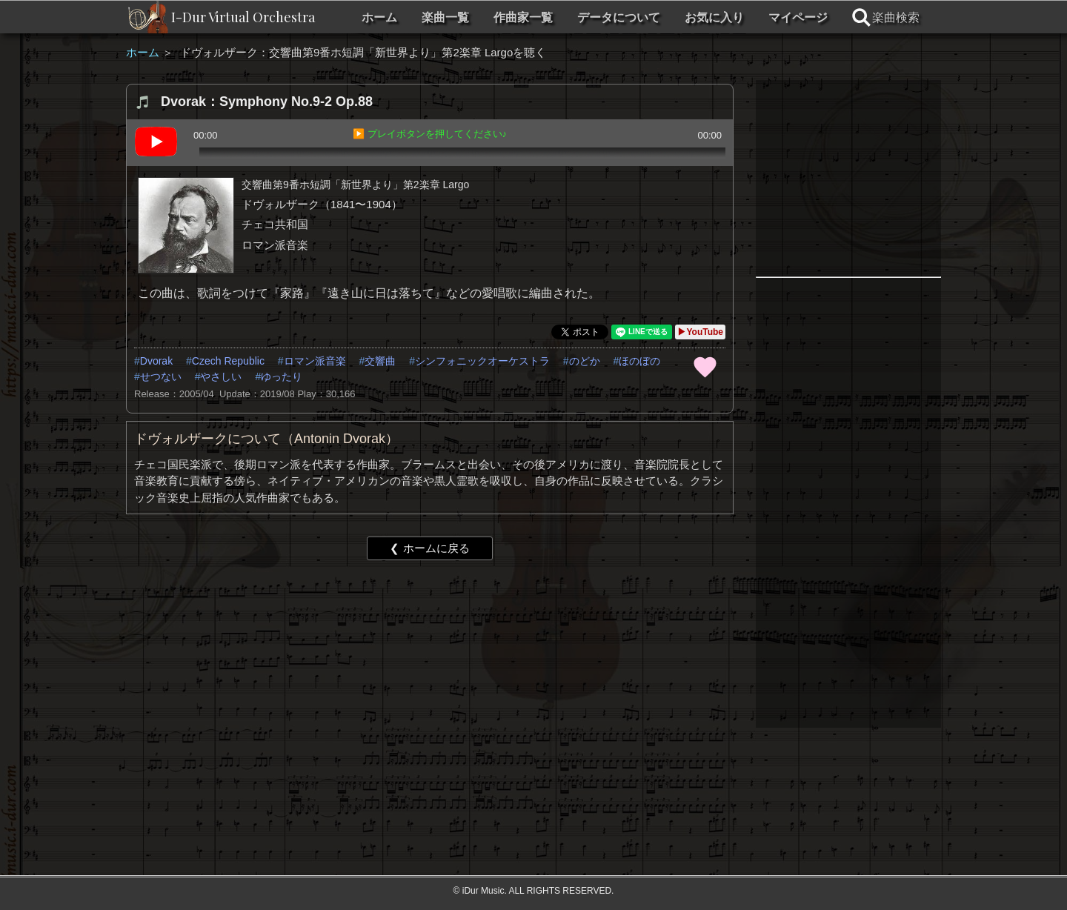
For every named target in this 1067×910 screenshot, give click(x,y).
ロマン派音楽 (315, 361)
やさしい (221, 376)
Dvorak (156, 361)
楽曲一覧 (445, 17)
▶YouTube (700, 332)
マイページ (798, 17)
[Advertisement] (430, 686)
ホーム (379, 17)
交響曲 (380, 361)
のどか (584, 361)
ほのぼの (639, 361)
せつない (161, 376)
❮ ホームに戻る (429, 548)
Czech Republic (228, 361)
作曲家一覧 (523, 17)
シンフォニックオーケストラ (482, 361)
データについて (618, 17)
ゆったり (281, 376)
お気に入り (714, 17)
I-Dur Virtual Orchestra (243, 17)
